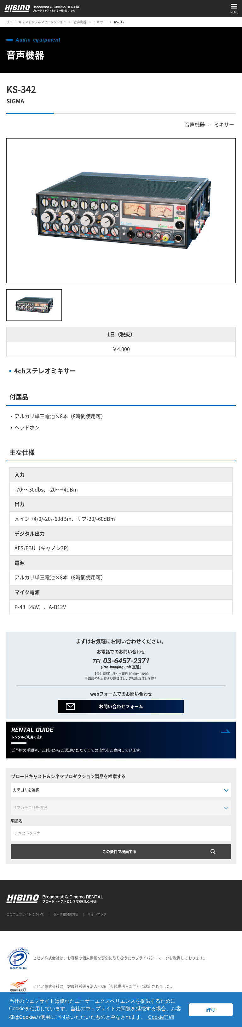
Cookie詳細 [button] (161, 1017)
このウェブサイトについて (25, 914)
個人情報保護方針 (65, 914)
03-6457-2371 (126, 660)
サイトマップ (97, 914)
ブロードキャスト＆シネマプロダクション (36, 22)
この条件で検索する (119, 851)
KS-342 (119, 22)
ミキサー (100, 22)
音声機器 (80, 22)
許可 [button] (210, 1009)
